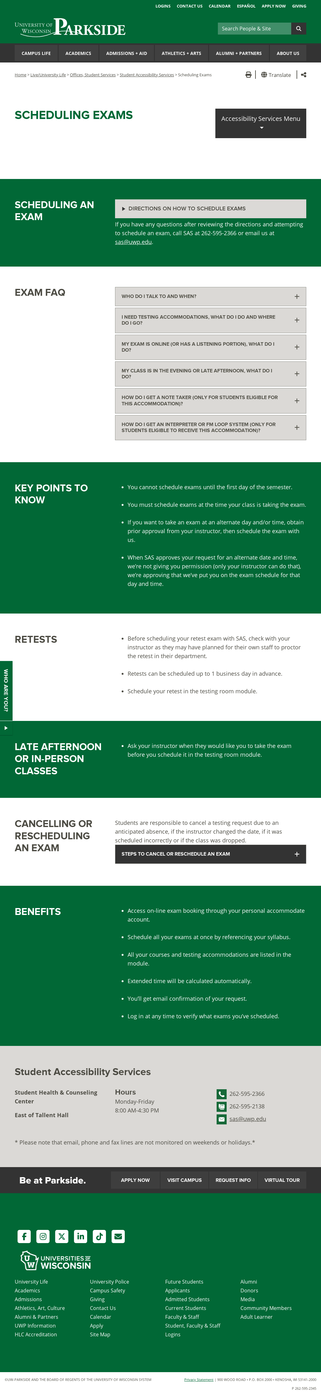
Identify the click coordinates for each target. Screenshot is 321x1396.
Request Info (233, 1180)
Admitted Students (187, 1299)
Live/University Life (48, 75)
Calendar (220, 6)
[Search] (254, 29)
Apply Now (274, 6)
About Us (288, 53)
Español (246, 6)
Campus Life (36, 53)
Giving (299, 6)
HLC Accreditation (36, 1334)
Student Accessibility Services (147, 75)
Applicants (177, 1290)
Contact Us (190, 6)
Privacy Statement (198, 1379)
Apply (96, 1325)
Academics (78, 53)
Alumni (248, 1281)
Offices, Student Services (93, 75)
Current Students (185, 1308)
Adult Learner (256, 1316)
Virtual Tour (282, 1180)
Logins (163, 6)
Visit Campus (184, 1180)
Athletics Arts (181, 53)
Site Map (100, 1334)
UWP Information (35, 1325)
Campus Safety (107, 1290)
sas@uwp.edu (133, 242)
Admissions (28, 1299)
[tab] (210, 296)
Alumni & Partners (36, 1316)
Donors (249, 1290)
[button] (277, 74)
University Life (31, 1281)
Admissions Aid (126, 53)
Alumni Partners (239, 53)
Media (247, 1299)
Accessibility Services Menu (260, 118)
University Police (109, 1281)
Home (20, 75)
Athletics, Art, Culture (40, 1308)
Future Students (184, 1281)
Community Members (266, 1308)
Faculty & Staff (182, 1316)
